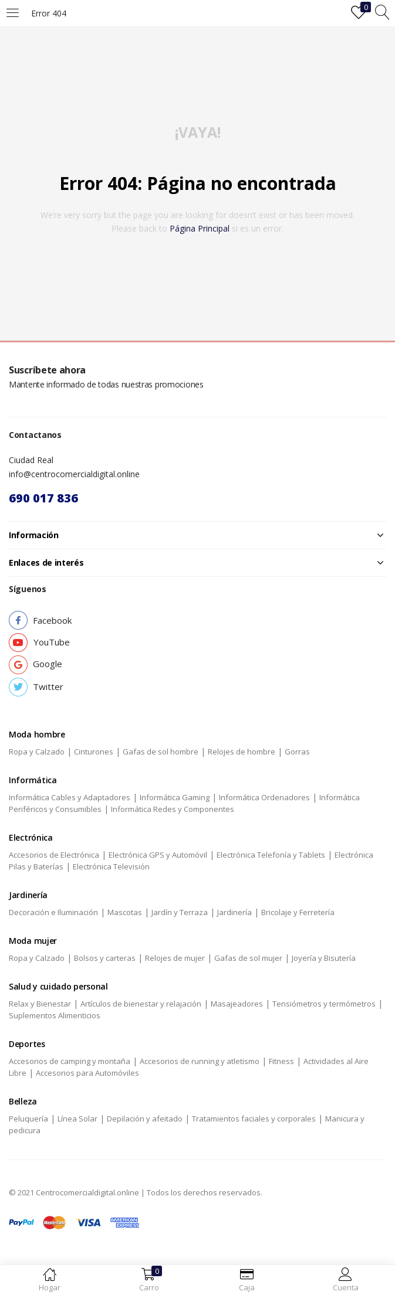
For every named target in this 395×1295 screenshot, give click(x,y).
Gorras (297, 751)
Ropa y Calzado (37, 751)
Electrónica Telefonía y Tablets (271, 854)
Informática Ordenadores (264, 797)
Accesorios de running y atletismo (199, 1061)
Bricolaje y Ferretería (298, 912)
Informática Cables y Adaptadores (69, 797)
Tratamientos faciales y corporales (254, 1118)
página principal (199, 228)
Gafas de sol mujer (248, 958)
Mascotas (124, 912)
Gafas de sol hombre (160, 751)
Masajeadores (237, 1003)
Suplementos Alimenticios (54, 1015)
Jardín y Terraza (179, 912)
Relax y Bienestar (40, 1003)
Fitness (281, 1061)
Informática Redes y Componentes (172, 809)
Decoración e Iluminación (53, 912)
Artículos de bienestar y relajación (140, 1003)
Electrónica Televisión (111, 866)
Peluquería (28, 1118)
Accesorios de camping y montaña (69, 1061)
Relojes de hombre (241, 751)
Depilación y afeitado (145, 1118)
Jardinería (234, 912)
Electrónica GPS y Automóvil (158, 854)
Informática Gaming (175, 797)
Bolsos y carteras (105, 958)
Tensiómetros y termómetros (324, 1003)
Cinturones (93, 751)
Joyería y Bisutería (324, 958)
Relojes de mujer (175, 958)
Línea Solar (77, 1118)
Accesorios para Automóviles (87, 1073)
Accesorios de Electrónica (54, 854)
